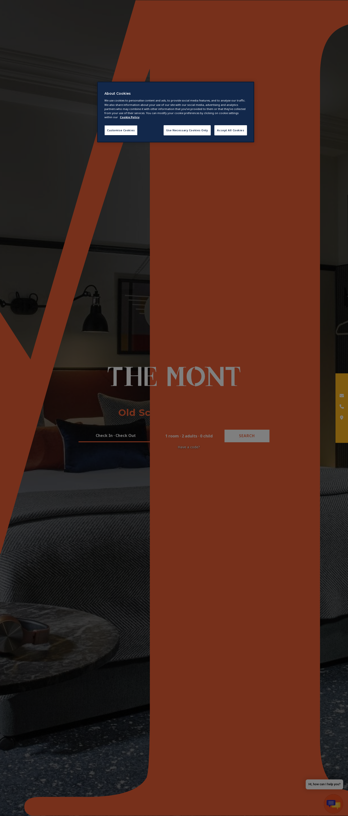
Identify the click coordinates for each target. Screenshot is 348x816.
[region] (175, 112)
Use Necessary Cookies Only (187, 130)
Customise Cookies (121, 130)
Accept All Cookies (230, 130)
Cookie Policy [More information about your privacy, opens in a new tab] (130, 117)
